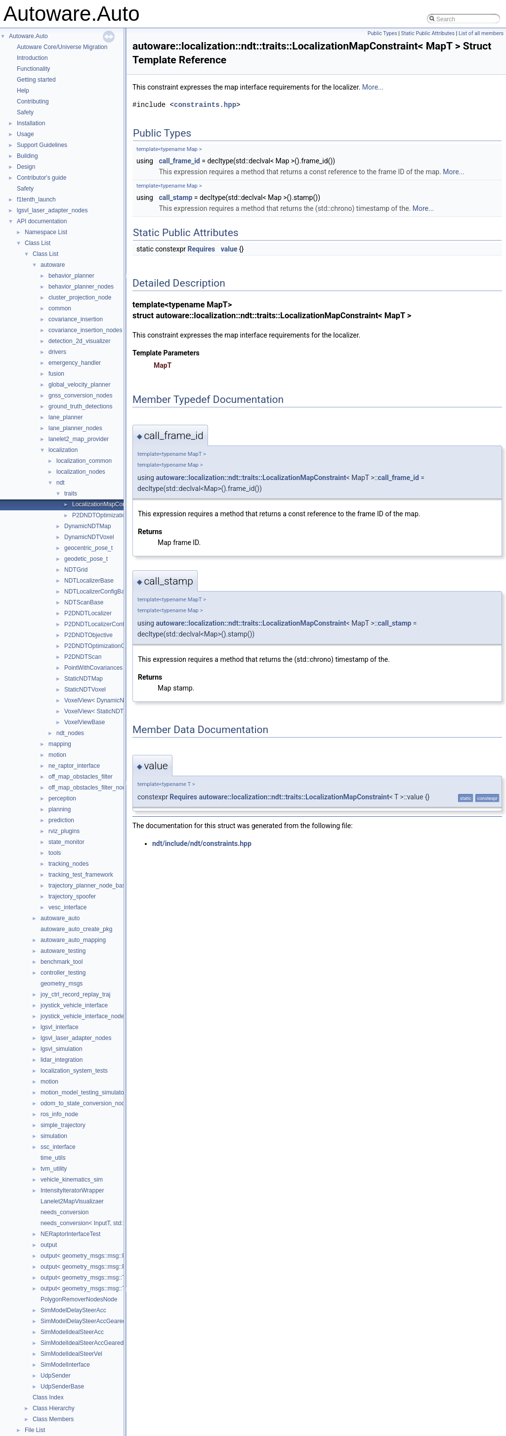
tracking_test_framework (80, 874)
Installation (31, 123)
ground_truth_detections (80, 406)
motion (57, 754)
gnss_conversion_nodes (80, 395)
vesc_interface (67, 907)
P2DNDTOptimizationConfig (101, 646)
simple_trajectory (63, 1125)
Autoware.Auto (28, 36)
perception (62, 798)
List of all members (481, 33)
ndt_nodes (70, 733)
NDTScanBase (83, 602)
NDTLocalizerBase (89, 580)
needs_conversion (64, 1212)
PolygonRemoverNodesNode (79, 1299)
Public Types (382, 33)
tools (54, 852)
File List (35, 1430)
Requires (201, 249)
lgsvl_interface (60, 1027)
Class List (37, 243)
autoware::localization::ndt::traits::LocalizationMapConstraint (251, 478)
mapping (59, 744)
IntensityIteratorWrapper (72, 1190)
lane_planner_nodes (75, 428)
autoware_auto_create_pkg (76, 929)
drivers (57, 351)
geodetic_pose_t (86, 558)
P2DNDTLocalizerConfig (96, 624)
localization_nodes (80, 471)
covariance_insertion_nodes (85, 330)
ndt (60, 482)
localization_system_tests (74, 1070)
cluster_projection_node (79, 297)
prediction (61, 820)
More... (372, 87)
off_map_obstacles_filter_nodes (90, 787)
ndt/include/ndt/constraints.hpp (202, 843)
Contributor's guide (41, 177)
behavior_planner (71, 275)
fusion (56, 373)
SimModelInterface (65, 1364)
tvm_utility (54, 1168)
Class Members (53, 1419)
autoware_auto (60, 918)
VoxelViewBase (84, 722)
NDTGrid (75, 569)
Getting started (36, 79)
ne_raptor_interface (74, 765)
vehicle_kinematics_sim (72, 1179)
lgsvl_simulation (62, 1048)
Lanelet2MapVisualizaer (72, 1201)
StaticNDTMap (83, 678)
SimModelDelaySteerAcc (73, 1310)
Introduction (32, 57)
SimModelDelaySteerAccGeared (83, 1321)
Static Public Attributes (428, 33)
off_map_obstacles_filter (80, 776)
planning (59, 809)
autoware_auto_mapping (73, 940)
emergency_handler (74, 362)
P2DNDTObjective (88, 635)
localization (63, 449)
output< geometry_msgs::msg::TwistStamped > (103, 1288)
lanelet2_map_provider (78, 439)
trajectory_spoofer (72, 896)
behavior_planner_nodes (81, 286)
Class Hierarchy (54, 1408)
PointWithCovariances (93, 667)
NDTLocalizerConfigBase (97, 591)
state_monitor (66, 842)
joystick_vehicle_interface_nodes (84, 1016)
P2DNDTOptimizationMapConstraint (120, 515)
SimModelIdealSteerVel (71, 1353)
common (59, 308)
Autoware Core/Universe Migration (62, 47)
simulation (54, 1136)
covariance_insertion (75, 319)
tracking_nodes (68, 863)
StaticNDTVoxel (85, 689)
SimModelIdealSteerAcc (72, 1332)
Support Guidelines (42, 145)
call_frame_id (179, 161)
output (49, 1244)
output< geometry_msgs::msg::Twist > (91, 1277)
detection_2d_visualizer (79, 341)
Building (27, 155)
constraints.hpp (205, 104)
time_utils (53, 1157)
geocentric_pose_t (88, 548)
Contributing (33, 101)
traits (70, 493)
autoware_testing (63, 950)
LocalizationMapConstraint (107, 504)
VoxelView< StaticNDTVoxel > (103, 711)
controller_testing (63, 972)
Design (26, 166)
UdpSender (56, 1375)
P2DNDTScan (82, 656)
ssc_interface (58, 1146)
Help (23, 90)
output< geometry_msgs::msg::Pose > (91, 1255)
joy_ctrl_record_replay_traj (75, 994)
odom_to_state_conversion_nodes (86, 1103)
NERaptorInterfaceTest (70, 1234)
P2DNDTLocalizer (88, 613)
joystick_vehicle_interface (74, 1005)
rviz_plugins (64, 831)
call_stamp (175, 197)
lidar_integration (62, 1059)
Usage (25, 134)
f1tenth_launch (36, 199)
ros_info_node (59, 1114)
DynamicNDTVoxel (89, 537)
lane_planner (65, 417)
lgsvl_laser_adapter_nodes (52, 210)
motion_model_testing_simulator (83, 1092)
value (229, 249)
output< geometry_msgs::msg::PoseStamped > (103, 1266)
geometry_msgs (62, 983)
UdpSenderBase (62, 1386)
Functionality (33, 68)
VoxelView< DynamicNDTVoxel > (108, 700)
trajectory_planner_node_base (88, 885)
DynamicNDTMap (87, 526)
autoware (53, 264)
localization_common (84, 460)
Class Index (48, 1397)
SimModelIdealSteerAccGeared (82, 1342)
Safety (25, 112)
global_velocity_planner (79, 384)
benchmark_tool (62, 961)
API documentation (42, 221)
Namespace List (46, 232)
